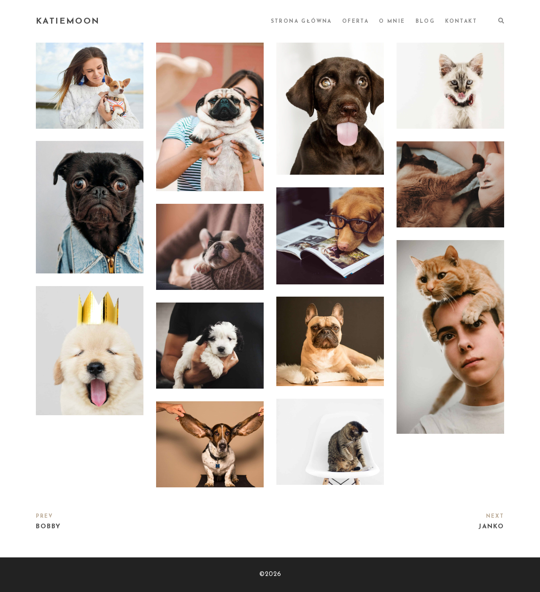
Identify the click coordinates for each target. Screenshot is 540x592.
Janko (491, 527)
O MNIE (392, 21)
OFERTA (355, 21)
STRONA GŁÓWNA (301, 21)
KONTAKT (461, 21)
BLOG (425, 21)
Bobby (48, 527)
